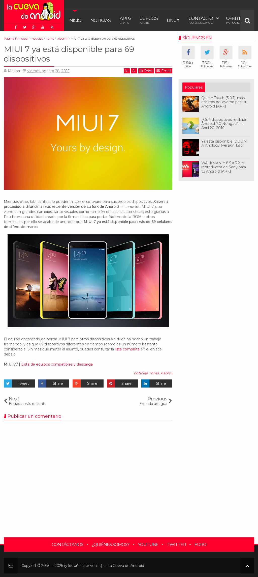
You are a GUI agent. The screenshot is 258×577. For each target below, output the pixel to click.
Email (163, 70)
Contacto (200, 20)
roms (154, 373)
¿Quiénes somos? (110, 544)
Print (146, 70)
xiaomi (166, 373)
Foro (200, 544)
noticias (141, 373)
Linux (173, 20)
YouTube (148, 544)
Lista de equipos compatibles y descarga (57, 364)
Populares (194, 87)
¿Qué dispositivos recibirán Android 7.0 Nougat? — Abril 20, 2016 (224, 123)
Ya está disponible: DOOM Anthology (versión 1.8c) (224, 143)
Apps (125, 20)
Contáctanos (67, 544)
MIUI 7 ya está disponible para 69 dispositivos (69, 54)
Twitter (176, 544)
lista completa (127, 349)
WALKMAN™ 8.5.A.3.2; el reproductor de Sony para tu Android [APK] (223, 167)
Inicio (75, 20)
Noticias (100, 20)
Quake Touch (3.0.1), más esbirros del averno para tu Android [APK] (224, 102)
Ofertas (236, 20)
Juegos (149, 20)
